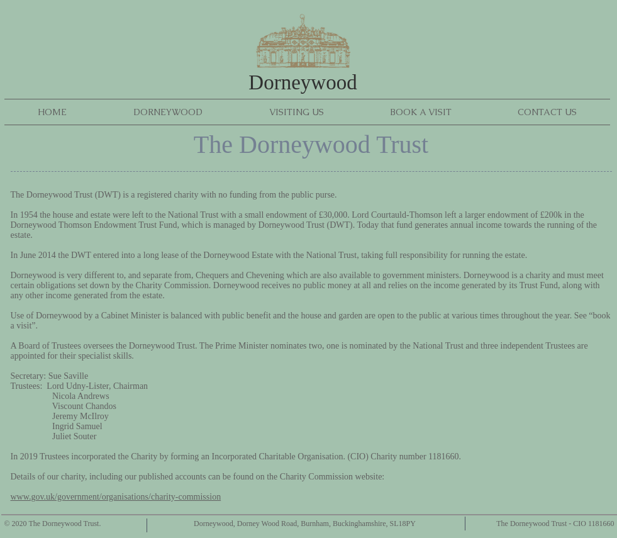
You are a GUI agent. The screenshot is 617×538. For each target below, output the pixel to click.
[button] (168, 112)
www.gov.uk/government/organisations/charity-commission (116, 497)
